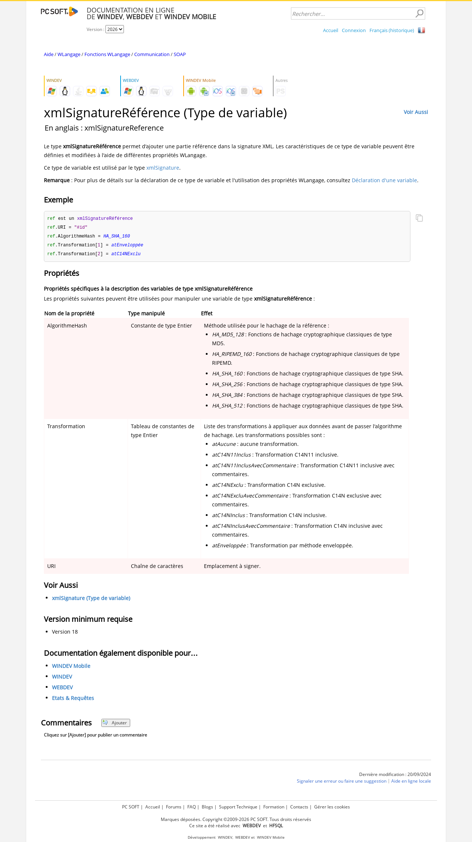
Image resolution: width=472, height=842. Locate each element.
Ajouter (114, 724)
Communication (152, 54)
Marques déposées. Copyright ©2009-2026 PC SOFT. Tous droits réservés (236, 819)
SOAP (180, 54)
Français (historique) (391, 30)
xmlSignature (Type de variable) (91, 599)
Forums (173, 807)
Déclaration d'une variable (384, 180)
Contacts (299, 807)
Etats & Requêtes (73, 699)
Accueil (330, 30)
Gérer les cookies (332, 807)
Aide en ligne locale (411, 783)
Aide (48, 54)
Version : (96, 29)
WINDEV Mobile (71, 667)
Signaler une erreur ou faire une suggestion (341, 783)
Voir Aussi (416, 111)
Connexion (354, 30)
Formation (273, 807)
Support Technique (238, 807)
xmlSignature (162, 167)
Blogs (207, 807)
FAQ (191, 807)
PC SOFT (130, 807)
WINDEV (62, 678)
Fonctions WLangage (107, 54)
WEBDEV (62, 689)
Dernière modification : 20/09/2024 (395, 776)
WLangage (69, 54)
